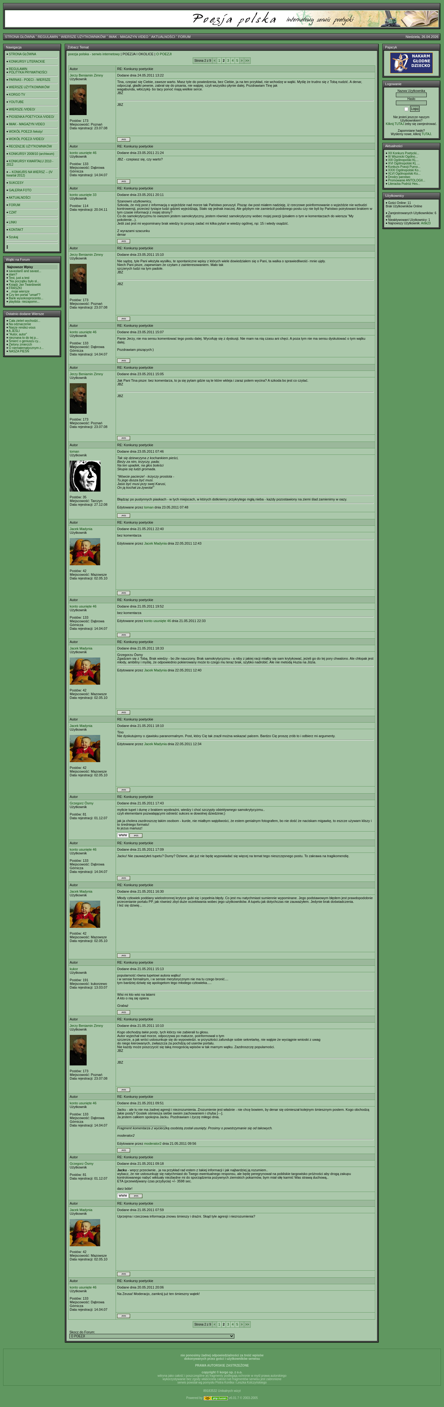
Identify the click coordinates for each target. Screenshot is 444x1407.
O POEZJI (164, 54)
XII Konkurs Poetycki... (403, 153)
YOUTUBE (16, 102)
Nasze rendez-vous (22, 327)
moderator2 (152, 1143)
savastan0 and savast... (25, 271)
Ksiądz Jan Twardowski (25, 284)
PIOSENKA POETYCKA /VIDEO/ (31, 116)
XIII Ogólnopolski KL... (403, 160)
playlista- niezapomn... (24, 301)
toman (74, 451)
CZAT (13, 212)
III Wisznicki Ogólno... (403, 156)
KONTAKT (16, 229)
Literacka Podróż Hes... (404, 183)
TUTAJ (426, 134)
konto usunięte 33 (83, 195)
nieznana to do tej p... (24, 337)
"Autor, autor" (18, 334)
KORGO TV (17, 94)
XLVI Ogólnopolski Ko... (404, 173)
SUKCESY (16, 183)
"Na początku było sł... (24, 281)
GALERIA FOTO (20, 190)
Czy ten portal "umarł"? (24, 295)
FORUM (184, 37)
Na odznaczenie (20, 324)
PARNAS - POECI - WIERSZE (30, 79)
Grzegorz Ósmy (81, 803)
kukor (74, 969)
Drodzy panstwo (399, 177)
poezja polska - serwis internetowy (94, 54)
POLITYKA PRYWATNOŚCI (28, 72)
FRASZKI (15, 288)
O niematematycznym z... (26, 348)
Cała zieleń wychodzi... (24, 320)
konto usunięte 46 (83, 153)
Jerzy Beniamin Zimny (86, 75)
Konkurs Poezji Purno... (404, 166)
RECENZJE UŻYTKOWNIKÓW (30, 146)
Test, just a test (19, 278)
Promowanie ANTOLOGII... (406, 180)
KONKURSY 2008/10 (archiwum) (31, 154)
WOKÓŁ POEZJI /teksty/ (26, 131)
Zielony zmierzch (20, 344)
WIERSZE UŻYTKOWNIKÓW (83, 37)
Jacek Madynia (81, 529)
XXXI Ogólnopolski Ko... (404, 170)
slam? (13, 274)
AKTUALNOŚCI (163, 37)
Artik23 (425, 223)
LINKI (13, 222)
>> (247, 60)
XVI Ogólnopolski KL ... (404, 163)
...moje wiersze (19, 291)
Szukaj (13, 237)
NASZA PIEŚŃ (19, 351)
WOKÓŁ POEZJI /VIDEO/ (26, 139)
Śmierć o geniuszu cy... (25, 341)
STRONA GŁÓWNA (20, 37)
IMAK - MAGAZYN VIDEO (128, 37)
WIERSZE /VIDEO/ (22, 109)
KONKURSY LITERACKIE (27, 61)
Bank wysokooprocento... (26, 298)
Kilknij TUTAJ (395, 124)
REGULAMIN (48, 37)
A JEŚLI (14, 331)
